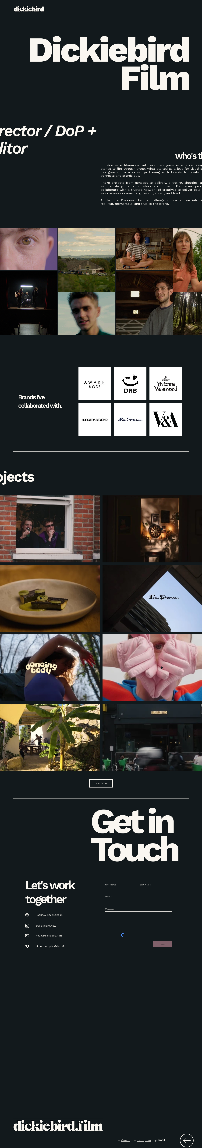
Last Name (145, 885)
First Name (110, 885)
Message (109, 909)
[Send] (162, 944)
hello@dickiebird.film (49, 935)
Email (107, 896)
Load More (101, 783)
